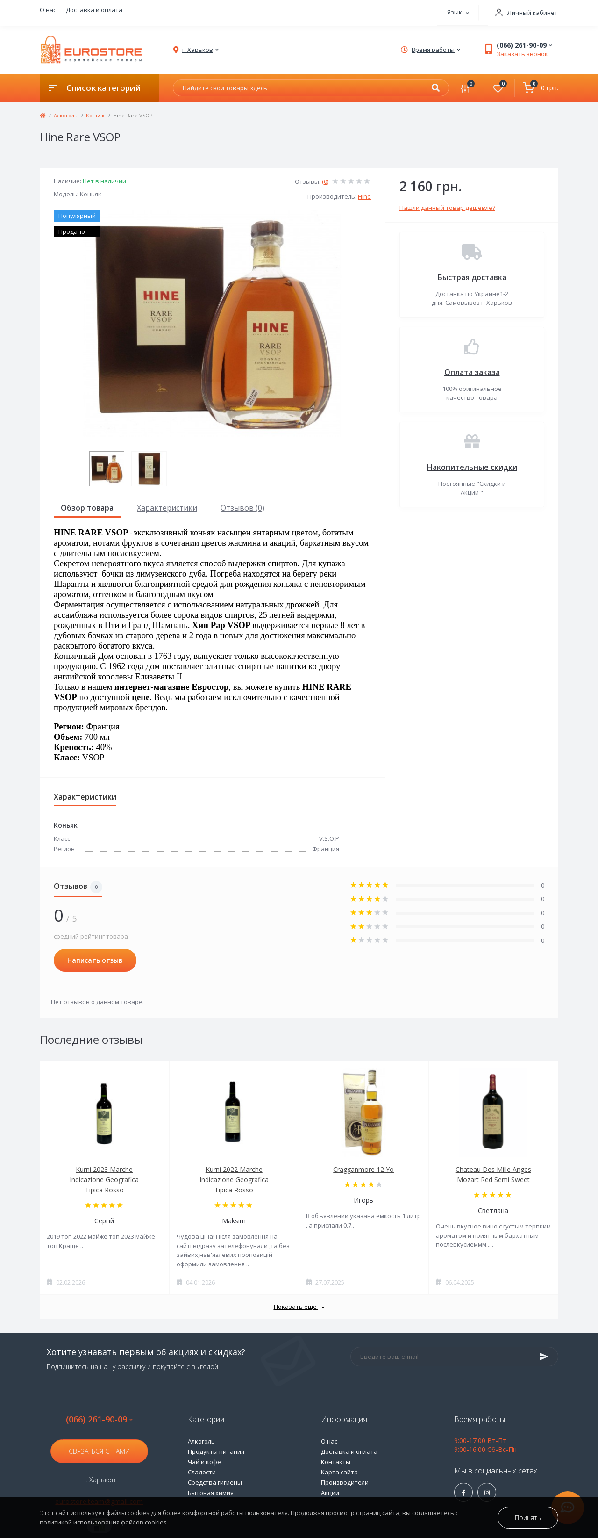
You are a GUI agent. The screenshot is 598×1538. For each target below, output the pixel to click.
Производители (345, 1482)
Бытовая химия (211, 1492)
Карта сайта (339, 1472)
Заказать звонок (522, 54)
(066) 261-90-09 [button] (99, 1419)
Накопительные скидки (472, 467)
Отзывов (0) (242, 508)
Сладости (202, 1472)
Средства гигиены (215, 1482)
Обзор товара (87, 508)
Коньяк (95, 115)
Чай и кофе (204, 1462)
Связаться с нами (99, 1451)
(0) (325, 181)
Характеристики (167, 508)
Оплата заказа (472, 372)
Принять (528, 1517)
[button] (523, 13)
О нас (48, 10)
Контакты (335, 1462)
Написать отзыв (95, 960)
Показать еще (299, 1306)
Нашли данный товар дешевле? (447, 207)
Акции (330, 1492)
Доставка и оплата (94, 10)
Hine (364, 196)
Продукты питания (216, 1451)
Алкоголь (66, 115)
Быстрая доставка (472, 277)
